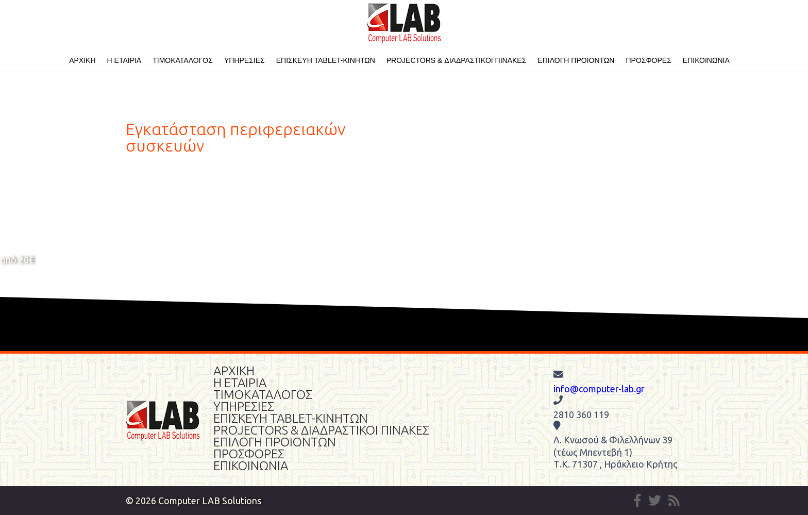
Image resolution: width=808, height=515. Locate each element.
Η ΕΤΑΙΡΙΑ (124, 60)
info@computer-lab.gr (599, 389)
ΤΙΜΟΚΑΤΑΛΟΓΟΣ (183, 60)
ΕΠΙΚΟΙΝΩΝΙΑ (706, 60)
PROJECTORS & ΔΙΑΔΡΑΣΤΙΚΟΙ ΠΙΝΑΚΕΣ (456, 60)
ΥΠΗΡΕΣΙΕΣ (244, 60)
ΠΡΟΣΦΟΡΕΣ (648, 60)
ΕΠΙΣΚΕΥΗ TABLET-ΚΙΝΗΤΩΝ (325, 60)
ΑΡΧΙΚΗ (82, 60)
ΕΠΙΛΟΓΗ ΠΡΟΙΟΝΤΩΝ (575, 60)
